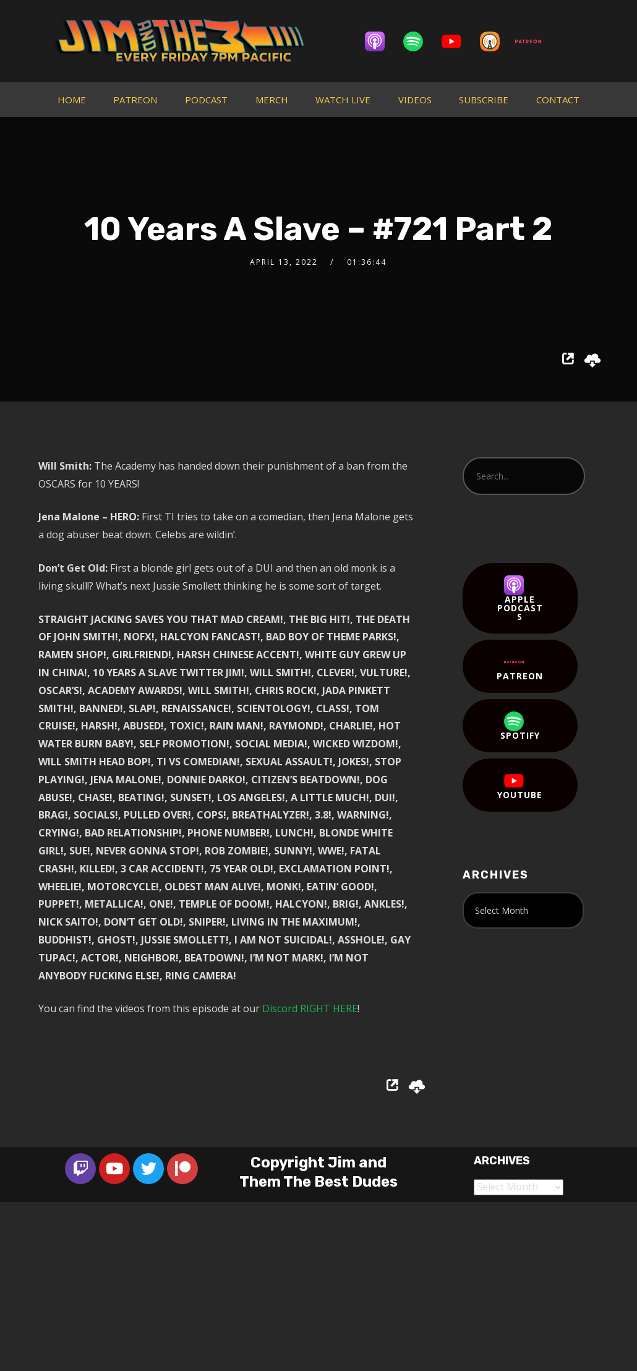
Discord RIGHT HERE (309, 1008)
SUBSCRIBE (483, 99)
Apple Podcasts (520, 598)
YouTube (519, 786)
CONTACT (557, 99)
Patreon (520, 667)
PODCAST (206, 99)
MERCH (271, 99)
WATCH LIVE (342, 99)
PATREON (135, 99)
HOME (72, 99)
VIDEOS (415, 99)
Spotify (520, 726)
